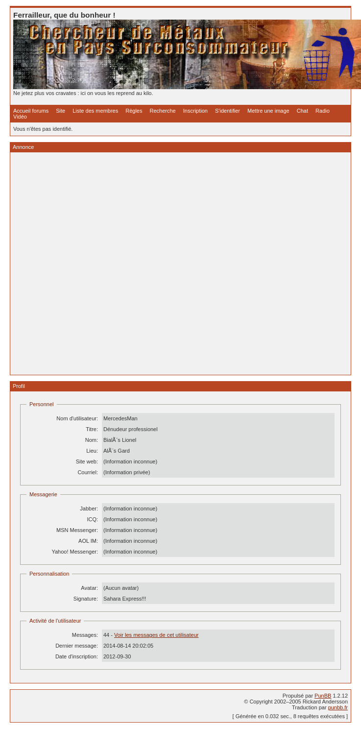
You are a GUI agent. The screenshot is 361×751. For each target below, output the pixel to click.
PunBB (322, 696)
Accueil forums (30, 111)
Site (60, 111)
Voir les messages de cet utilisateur (156, 635)
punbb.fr (338, 707)
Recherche (163, 111)
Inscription (195, 111)
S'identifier (227, 111)
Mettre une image (268, 111)
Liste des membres (95, 111)
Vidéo (20, 117)
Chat (302, 111)
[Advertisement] (108, 263)
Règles (133, 111)
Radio (322, 111)
